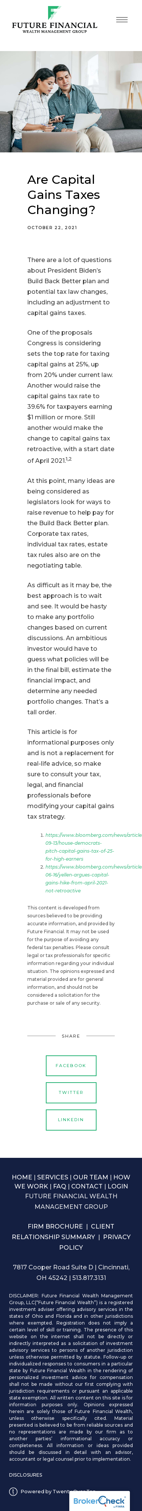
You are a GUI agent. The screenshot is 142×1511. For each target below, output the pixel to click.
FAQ (59, 1186)
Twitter (71, 1092)
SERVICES (52, 1177)
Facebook (71, 1065)
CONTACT (87, 1186)
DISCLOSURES (25, 1475)
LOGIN (118, 1186)
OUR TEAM (90, 1177)
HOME (22, 1177)
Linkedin (71, 1119)
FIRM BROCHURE (55, 1226)
